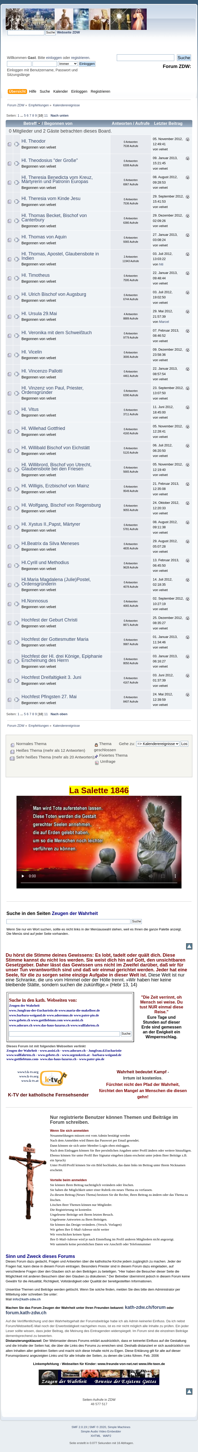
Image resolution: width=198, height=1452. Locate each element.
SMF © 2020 (97, 1427)
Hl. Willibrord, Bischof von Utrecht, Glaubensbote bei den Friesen (56, 467)
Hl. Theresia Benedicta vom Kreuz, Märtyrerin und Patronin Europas (57, 179)
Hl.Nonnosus (34, 600)
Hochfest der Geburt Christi (49, 620)
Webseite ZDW (68, 32)
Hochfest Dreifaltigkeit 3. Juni (51, 677)
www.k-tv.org (28, 1076)
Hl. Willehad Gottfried (43, 428)
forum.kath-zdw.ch (26, 1312)
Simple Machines (119, 1427)
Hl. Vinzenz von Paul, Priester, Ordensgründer (52, 390)
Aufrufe (142, 123)
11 (46, 115)
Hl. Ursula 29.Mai (39, 313)
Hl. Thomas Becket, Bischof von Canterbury (54, 217)
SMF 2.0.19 (79, 1427)
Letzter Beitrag (168, 123)
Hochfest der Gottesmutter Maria (54, 639)
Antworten (122, 123)
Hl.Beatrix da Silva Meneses (50, 543)
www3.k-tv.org (28, 1072)
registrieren (80, 58)
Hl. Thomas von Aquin (44, 236)
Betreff (32, 123)
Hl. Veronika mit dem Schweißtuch (56, 332)
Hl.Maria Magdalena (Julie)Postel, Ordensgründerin (56, 581)
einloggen (54, 58)
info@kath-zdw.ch (27, 1299)
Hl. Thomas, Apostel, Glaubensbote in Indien (60, 256)
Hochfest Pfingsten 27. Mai (49, 696)
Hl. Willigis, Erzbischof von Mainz (55, 485)
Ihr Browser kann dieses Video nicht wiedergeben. (99, 842)
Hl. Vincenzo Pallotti (41, 371)
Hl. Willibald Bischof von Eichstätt (55, 447)
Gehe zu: (127, 743)
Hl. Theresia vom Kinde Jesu (50, 198)
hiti (161, 264)
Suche (13, 913)
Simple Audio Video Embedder (101, 1431)
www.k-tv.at (29, 1081)
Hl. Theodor (33, 141)
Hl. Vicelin (31, 352)
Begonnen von (58, 123)
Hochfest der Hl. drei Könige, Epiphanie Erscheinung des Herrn (61, 658)
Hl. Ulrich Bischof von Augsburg (53, 294)
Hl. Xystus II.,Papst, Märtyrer (50, 524)
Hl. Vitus (29, 409)
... (22, 115)
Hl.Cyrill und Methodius (45, 562)
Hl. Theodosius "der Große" (49, 160)
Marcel (164, 322)
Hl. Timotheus (35, 275)
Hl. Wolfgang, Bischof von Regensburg (61, 505)
